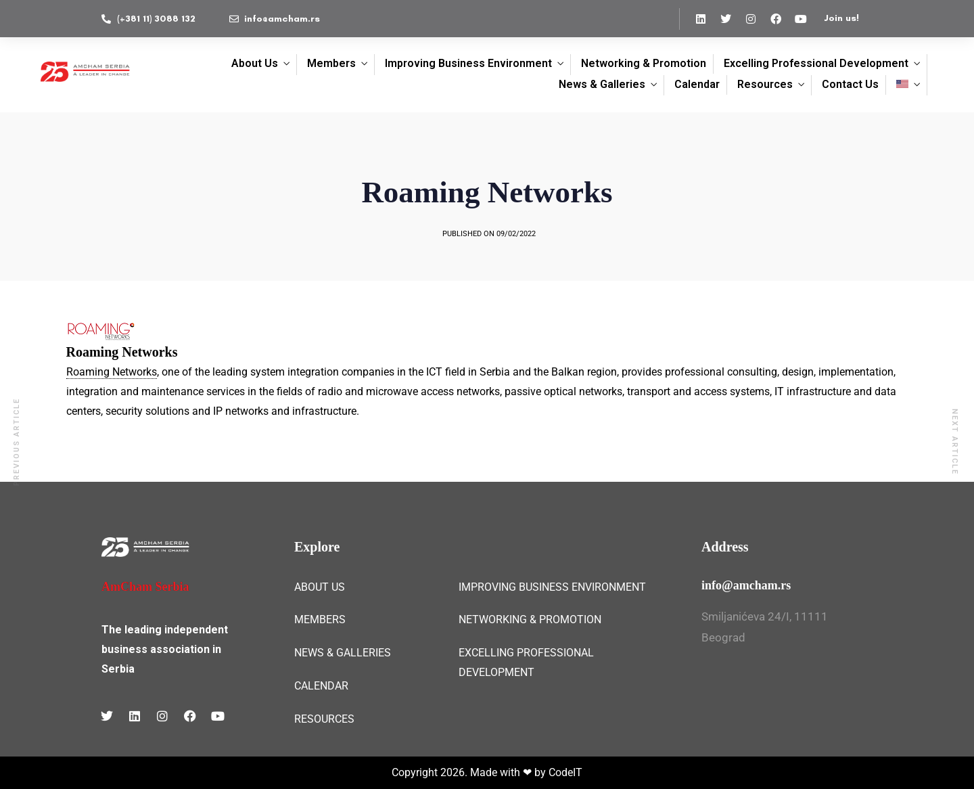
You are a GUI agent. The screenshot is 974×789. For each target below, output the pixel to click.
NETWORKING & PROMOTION (530, 619)
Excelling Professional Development (816, 63)
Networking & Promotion (643, 63)
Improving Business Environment (468, 63)
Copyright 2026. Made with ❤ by (470, 772)
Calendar (697, 84)
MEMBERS (320, 619)
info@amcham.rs (746, 585)
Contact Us (850, 84)
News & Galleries (602, 84)
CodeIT (565, 772)
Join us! (841, 18)
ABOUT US (319, 587)
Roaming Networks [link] (111, 371)
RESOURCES (324, 719)
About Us (254, 63)
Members (331, 63)
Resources (765, 84)
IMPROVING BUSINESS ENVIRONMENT (552, 587)
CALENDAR (321, 685)
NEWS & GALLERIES (342, 652)
